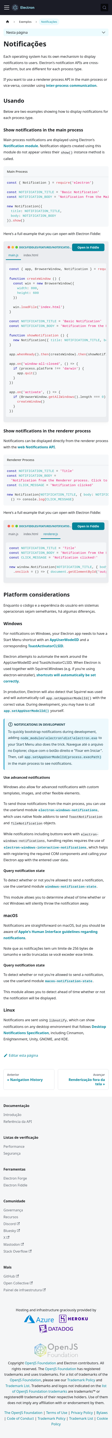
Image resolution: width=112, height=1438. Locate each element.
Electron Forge (15, 1178)
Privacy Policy (82, 1412)
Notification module (20, 145)
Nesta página (17, 32)
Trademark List (17, 1385)
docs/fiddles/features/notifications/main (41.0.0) (45, 247)
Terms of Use (56, 1412)
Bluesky (11, 1230)
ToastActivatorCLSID (45, 646)
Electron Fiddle (15, 1185)
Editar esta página (20, 1055)
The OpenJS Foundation (23, 1412)
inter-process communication (71, 85)
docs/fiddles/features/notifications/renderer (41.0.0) (45, 526)
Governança (13, 1210)
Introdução (12, 1114)
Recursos (10, 1217)
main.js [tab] (13, 255)
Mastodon (13, 1244)
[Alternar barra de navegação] (6, 7)
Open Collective (18, 1283)
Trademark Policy (81, 1380)
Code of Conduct (20, 1418)
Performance (14, 1146)
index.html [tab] (31, 255)
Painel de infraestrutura (24, 1290)
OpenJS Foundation (40, 1363)
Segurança (12, 1153)
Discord (11, 1223)
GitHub (11, 1276)
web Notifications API (36, 447)
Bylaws (102, 1412)
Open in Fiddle (88, 247)
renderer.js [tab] (50, 534)
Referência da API (17, 1121)
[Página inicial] (7, 21)
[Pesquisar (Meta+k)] (104, 7)
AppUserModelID (64, 639)
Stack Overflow (17, 1251)
